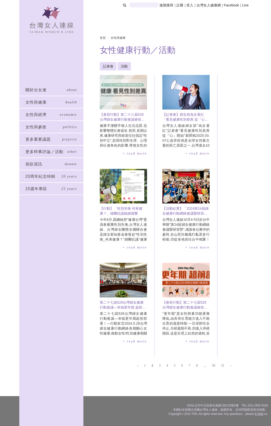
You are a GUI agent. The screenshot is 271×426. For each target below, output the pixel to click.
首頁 (103, 38)
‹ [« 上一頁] (137, 365)
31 (222, 365)
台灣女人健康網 (209, 5)
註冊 (180, 5)
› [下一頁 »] (230, 365)
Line (245, 5)
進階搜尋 (166, 5)
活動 (124, 66)
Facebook (231, 5)
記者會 (108, 66)
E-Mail (259, 414)
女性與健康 (118, 38)
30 (213, 365)
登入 (190, 5)
